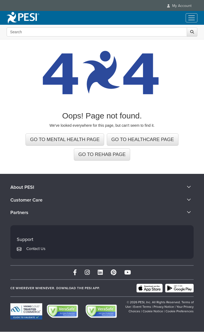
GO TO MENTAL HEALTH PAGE (65, 139)
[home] (23, 18)
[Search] (192, 31)
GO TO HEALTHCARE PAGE (142, 139)
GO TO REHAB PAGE (102, 154)
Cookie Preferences (179, 311)
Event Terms (142, 306)
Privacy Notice (164, 306)
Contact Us (35, 249)
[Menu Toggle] (191, 17)
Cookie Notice (153, 311)
